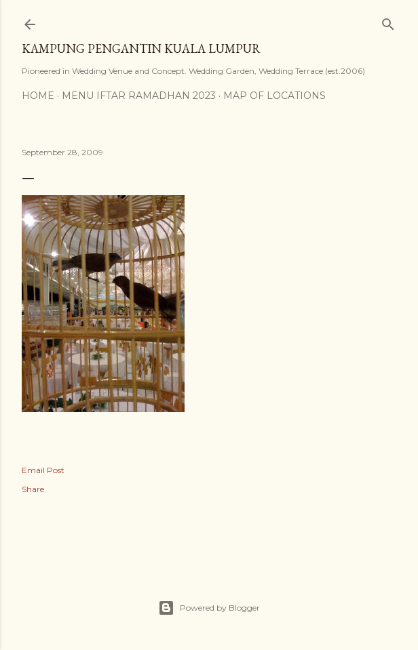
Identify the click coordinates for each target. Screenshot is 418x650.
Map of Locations (274, 95)
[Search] (388, 21)
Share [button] (33, 489)
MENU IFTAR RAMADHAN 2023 (139, 95)
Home (38, 95)
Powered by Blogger (209, 608)
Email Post (43, 470)
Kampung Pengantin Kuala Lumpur (141, 48)
